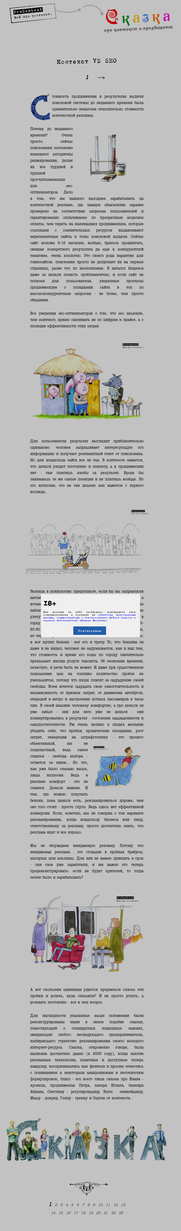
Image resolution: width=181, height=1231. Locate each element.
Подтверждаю (89, 631)
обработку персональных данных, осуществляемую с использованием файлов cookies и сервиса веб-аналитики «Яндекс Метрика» (89, 617)
